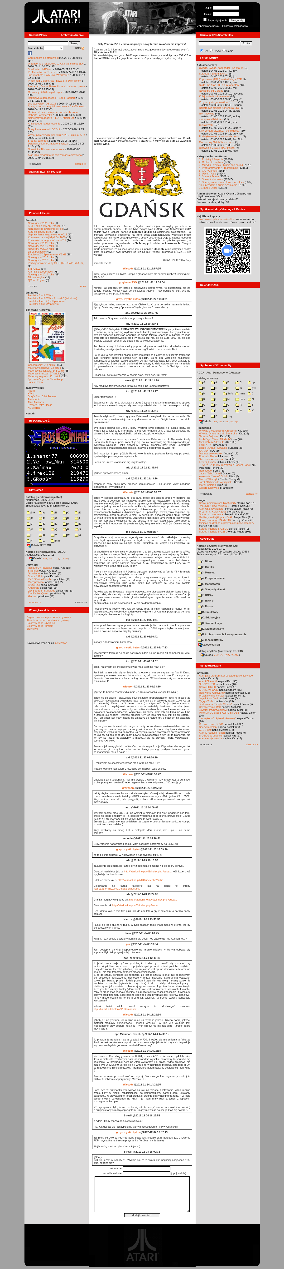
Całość (35, 558)
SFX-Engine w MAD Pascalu (44, 225)
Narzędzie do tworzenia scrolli (45, 228)
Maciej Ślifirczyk (208, 479)
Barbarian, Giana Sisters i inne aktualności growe (56, 86)
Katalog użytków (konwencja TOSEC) (220, 651)
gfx (252, 388)
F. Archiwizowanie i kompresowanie (222, 634)
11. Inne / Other (208, 187)
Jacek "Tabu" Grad (210, 473)
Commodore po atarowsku (43, 57)
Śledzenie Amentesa (211, 459)
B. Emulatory (208, 612)
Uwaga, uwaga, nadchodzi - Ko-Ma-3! (221, 67)
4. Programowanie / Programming (218, 167)
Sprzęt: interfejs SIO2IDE (213, 528)
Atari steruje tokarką (210, 738)
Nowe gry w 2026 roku (41, 223)
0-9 (31, 512)
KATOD (203, 450)
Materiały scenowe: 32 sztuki (45, 367)
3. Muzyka (206, 572)
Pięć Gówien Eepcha (40, 579)
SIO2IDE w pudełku (210, 735)
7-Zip (56, 558)
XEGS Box (205, 729)
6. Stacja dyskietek (212, 589)
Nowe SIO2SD (207, 687)
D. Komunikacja (210, 623)
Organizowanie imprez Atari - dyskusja (49, 617)
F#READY (205, 444)
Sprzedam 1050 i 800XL (213, 73)
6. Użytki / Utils (208, 173)
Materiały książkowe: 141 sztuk (46, 370)
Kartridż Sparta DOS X (41, 231)
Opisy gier (32, 564)
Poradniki (32, 220)
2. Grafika (206, 567)
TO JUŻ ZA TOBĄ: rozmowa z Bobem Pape (224, 464)
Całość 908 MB (209, 644)
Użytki (217, 51)
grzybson (128, 787)
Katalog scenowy (207, 378)
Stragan (202, 500)
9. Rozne (205, 606)
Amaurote (33, 587)
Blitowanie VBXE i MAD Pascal (217, 147)
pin (128, 944)
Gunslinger (34, 573)
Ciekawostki (206, 125)
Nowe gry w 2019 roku (41, 245)
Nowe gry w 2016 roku (41, 257)
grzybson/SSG (128, 282)
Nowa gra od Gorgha (211, 90)
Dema (229, 51)
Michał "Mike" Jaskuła (211, 442)
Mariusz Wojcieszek (210, 453)
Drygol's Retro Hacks (40, 404)
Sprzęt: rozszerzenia (211, 514)
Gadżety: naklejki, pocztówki (215, 517)
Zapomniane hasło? (208, 26)
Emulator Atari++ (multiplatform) (46, 301)
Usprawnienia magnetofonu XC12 (47, 234)
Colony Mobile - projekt (40, 625)
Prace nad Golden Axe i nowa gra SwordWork (54, 80)
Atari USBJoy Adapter (211, 508)
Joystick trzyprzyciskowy (213, 709)
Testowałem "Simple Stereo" (215, 704)
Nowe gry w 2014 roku (41, 274)
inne (56, 540)
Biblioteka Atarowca (38, 309)
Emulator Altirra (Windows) (43, 304)
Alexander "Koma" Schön (213, 476)
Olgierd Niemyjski (209, 487)
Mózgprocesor (36, 582)
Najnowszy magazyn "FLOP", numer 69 (51, 117)
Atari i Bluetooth (208, 681)
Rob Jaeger (206, 470)
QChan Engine (36, 280)
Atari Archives (36, 402)
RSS (79, 48)
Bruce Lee (34, 584)
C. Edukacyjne (209, 617)
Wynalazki (203, 672)
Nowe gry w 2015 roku (41, 260)
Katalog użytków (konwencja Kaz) (218, 545)
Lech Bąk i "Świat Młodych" (215, 439)
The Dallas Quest (38, 593)
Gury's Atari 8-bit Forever (42, 396)
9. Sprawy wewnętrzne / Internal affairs (221, 182)
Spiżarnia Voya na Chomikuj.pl (45, 379)
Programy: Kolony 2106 (212, 511)
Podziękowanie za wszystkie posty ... (220, 136)
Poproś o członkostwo (235, 26)
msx (240, 399)
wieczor (128, 686)
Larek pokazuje (37, 251)
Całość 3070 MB (39, 545)
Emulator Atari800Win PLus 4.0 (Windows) (52, 298)
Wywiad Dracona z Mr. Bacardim (218, 433)
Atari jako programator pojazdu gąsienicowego (55, 155)
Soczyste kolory (208, 727)
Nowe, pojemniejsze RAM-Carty (217, 503)
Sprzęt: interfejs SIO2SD (213, 531)
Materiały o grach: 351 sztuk (44, 376)
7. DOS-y (205, 595)
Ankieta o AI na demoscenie (44, 123)
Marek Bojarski (208, 484)
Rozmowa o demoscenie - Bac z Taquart (51, 97)
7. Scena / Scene (209, 176)
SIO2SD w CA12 (209, 689)
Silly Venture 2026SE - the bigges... (219, 130)
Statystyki (32, 628)
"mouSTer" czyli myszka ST (215, 505)
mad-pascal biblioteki (211, 119)
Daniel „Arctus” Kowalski (213, 447)
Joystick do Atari (208, 698)
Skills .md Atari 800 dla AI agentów (219, 85)
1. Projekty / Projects (211, 159)
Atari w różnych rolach (212, 732)
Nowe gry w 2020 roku (41, 243)
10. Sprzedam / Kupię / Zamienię (218, 185)
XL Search (34, 407)
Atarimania (34, 399)
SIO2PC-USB (207, 684)
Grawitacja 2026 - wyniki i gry (45, 92)
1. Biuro (205, 561)
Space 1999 (35, 576)
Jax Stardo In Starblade (41, 590)
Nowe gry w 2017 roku (41, 248)
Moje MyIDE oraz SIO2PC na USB (219, 712)
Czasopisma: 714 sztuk (41, 364)
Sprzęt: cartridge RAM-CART (216, 520)
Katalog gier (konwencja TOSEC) (46, 551)
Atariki (31, 390)
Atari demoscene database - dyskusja (48, 620)
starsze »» (81, 163)
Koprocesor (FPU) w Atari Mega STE (220, 79)
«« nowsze (35, 602)
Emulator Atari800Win (40, 295)
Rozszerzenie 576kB (211, 724)
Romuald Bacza (208, 456)
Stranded (33, 570)
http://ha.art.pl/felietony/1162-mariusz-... (117, 1009)
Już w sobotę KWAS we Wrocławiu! (48, 75)
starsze (82, 286)
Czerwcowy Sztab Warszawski (217, 142)
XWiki (31, 393)
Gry (206, 51)
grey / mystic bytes (128, 299)
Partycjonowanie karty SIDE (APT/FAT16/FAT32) (56, 263)
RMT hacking (207, 113)
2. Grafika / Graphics (211, 162)
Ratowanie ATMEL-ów (212, 692)
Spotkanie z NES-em (40, 69)
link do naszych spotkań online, (217, 219)
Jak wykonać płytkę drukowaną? (218, 718)
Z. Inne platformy (210, 639)
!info (228, 393)
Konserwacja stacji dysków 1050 (47, 237)
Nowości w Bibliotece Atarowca (46, 149)
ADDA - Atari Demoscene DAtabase (219, 372)
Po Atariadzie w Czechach (43, 72)
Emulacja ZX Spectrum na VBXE (47, 254)
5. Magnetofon (209, 583)
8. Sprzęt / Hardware (211, 179)
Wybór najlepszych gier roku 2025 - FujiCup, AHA (56, 135)
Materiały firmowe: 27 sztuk (44, 373)
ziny (227, 416)
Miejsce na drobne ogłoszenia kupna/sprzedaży (226, 523)
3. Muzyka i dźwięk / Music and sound (221, 165)
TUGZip (64, 558)
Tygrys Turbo (206, 701)
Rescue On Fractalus (40, 567)
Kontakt (30, 413)
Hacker (32, 596)
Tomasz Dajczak (208, 436)
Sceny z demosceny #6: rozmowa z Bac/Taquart (56, 106)
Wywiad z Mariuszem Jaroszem (217, 430)
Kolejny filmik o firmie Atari (214, 96)
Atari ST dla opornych (40, 271)
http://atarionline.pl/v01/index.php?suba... (148, 871)
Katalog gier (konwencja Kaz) (44, 497)
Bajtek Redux (35, 382)
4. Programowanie (211, 578)
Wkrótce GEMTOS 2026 (42, 103)
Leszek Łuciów (207, 462)
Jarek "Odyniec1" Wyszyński (215, 482)
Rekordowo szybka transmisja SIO (219, 107)
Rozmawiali (204, 427)
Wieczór (128, 268)
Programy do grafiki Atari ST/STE (218, 102)
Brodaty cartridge (38, 140)
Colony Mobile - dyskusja (41, 623)
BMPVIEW (34, 268)
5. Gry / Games (208, 170)
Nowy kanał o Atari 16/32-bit (44, 129)
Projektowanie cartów (211, 695)
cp (251, 382)
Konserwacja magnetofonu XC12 (47, 240)
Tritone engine (36, 277)
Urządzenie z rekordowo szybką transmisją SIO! (56, 63)
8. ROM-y (206, 600)
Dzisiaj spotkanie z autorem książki (48, 143)
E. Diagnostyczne (211, 628)
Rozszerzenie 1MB (210, 707)
